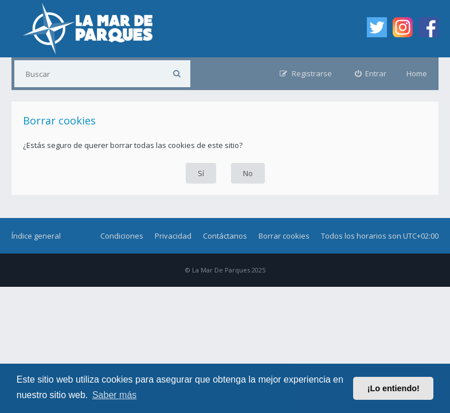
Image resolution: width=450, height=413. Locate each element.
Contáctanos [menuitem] (225, 236)
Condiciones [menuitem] (121, 236)
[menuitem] (370, 73)
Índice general (36, 236)
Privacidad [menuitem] (173, 236)
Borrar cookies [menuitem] (284, 236)
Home (416, 73)
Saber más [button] (114, 395)
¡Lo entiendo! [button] (393, 388)
